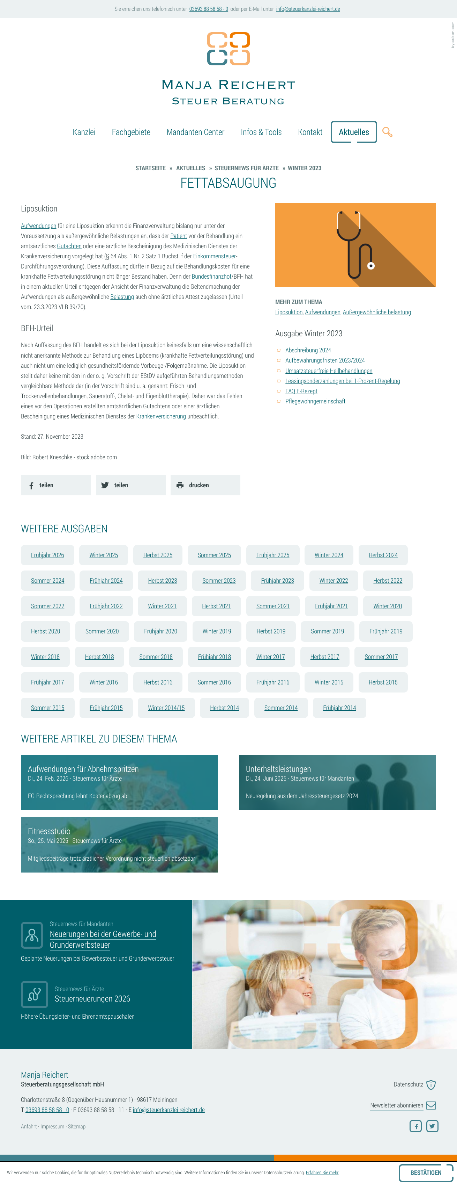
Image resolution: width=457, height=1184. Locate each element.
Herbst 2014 (224, 708)
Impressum (52, 1126)
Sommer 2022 (47, 606)
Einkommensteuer (214, 256)
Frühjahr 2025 (273, 555)
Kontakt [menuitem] (310, 131)
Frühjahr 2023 (277, 580)
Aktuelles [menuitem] (354, 131)
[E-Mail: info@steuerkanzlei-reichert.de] (308, 9)
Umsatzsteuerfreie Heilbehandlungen (328, 371)
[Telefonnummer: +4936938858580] (47, 1110)
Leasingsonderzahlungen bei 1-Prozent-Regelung (342, 381)
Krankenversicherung (161, 416)
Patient (178, 236)
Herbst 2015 (383, 682)
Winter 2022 (334, 580)
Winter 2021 (162, 606)
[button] (208, 9)
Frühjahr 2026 (47, 555)
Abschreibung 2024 (308, 350)
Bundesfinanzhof (212, 276)
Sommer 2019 (327, 631)
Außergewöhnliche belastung (377, 312)
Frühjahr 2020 (160, 631)
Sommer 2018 (156, 657)
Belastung (122, 297)
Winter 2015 (329, 682)
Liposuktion (288, 312)
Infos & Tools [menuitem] (261, 131)
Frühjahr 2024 (106, 580)
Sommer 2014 (281, 708)
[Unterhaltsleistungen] (337, 782)
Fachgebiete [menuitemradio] (131, 131)
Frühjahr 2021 (331, 606)
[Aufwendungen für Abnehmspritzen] (119, 782)
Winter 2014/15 (166, 708)
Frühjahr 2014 (339, 708)
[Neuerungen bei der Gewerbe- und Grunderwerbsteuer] (101, 942)
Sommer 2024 (47, 580)
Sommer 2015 (47, 708)
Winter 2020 (387, 606)
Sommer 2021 (273, 606)
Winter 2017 (270, 657)
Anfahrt (29, 1126)
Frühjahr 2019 (386, 631)
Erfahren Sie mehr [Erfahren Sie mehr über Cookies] (322, 1172)
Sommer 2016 (214, 682)
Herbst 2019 (270, 631)
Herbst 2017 (324, 657)
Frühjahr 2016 (273, 682)
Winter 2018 (45, 657)
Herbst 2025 (157, 555)
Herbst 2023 (162, 580)
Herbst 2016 (157, 682)
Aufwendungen (39, 226)
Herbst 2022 (387, 580)
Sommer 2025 (214, 555)
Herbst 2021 (216, 606)
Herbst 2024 (383, 555)
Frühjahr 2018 (214, 657)
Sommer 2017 (381, 657)
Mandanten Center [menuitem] (196, 131)
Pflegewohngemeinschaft (315, 401)
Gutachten (69, 246)
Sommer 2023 (218, 580)
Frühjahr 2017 (47, 682)
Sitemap (76, 1126)
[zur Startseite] (228, 69)
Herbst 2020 (45, 631)
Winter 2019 (217, 631)
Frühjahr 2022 (106, 606)
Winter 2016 (103, 682)
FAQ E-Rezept (301, 391)
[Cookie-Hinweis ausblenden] (426, 1173)
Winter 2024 (329, 555)
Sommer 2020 (102, 631)
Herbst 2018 (99, 657)
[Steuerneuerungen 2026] (101, 1001)
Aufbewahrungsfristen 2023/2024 (325, 360)
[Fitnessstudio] (119, 844)
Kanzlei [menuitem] (84, 131)
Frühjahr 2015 (106, 708)
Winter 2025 (103, 555)
